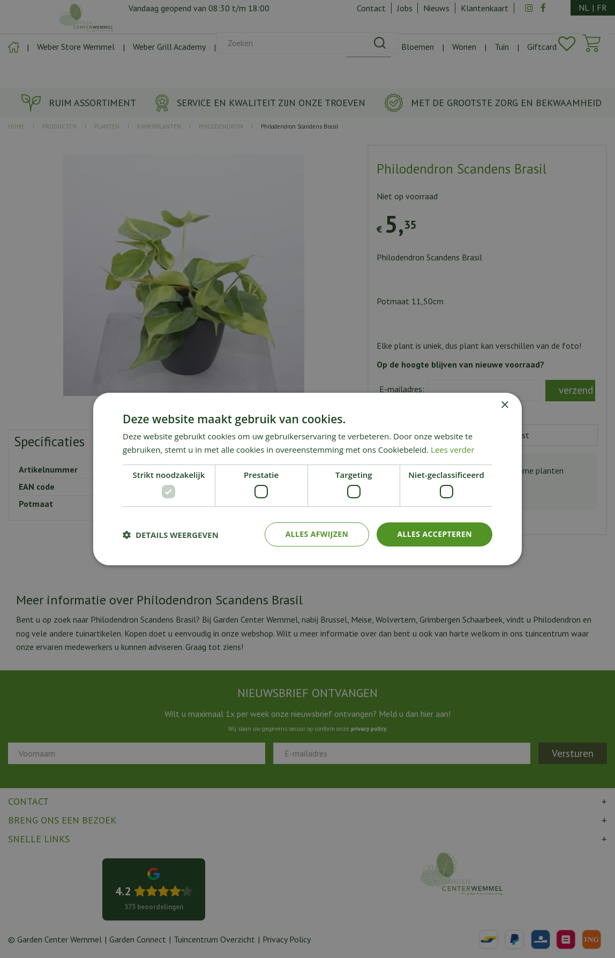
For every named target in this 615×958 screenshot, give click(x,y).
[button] (171, 535)
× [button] (504, 405)
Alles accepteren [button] (434, 534)
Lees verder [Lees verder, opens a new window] (453, 449)
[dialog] (307, 479)
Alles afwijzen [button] (317, 534)
